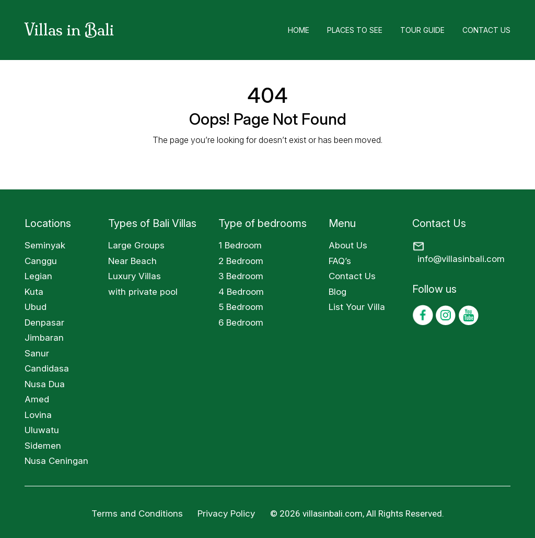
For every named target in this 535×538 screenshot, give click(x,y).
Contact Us (486, 30)
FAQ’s (340, 261)
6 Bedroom (240, 322)
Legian (38, 276)
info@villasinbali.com (461, 259)
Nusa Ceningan (56, 461)
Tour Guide (422, 30)
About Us (348, 245)
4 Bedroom (241, 291)
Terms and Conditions (137, 513)
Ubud (35, 307)
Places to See (354, 30)
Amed (37, 399)
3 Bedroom (240, 276)
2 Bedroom (240, 261)
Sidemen (43, 445)
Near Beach (132, 261)
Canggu (41, 261)
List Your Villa (357, 307)
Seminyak (45, 245)
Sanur (37, 353)
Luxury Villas (134, 276)
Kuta (34, 291)
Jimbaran (44, 337)
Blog (337, 291)
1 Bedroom (240, 245)
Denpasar (44, 322)
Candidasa (47, 368)
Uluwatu (42, 430)
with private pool (143, 291)
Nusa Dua (45, 384)
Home (298, 30)
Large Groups (136, 245)
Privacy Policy (227, 513)
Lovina (38, 415)
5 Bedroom (240, 307)
